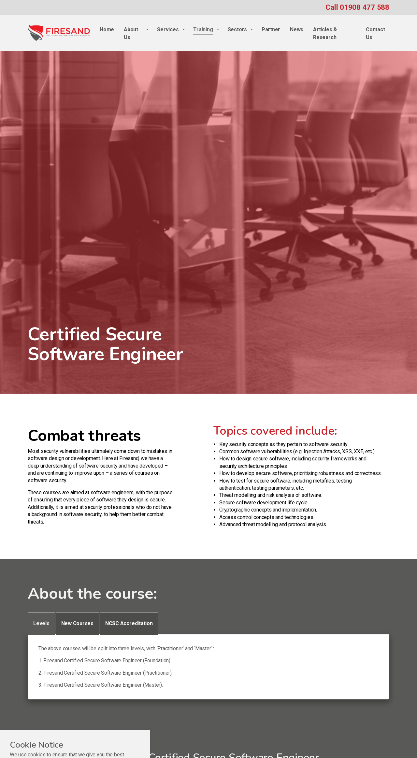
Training (203, 29)
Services (168, 29)
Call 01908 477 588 (357, 7)
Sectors (237, 29)
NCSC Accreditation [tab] (129, 623)
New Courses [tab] (77, 623)
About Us (131, 33)
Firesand (59, 33)
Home (107, 29)
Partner (271, 29)
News (296, 29)
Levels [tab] (41, 623)
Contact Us (375, 33)
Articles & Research (325, 33)
